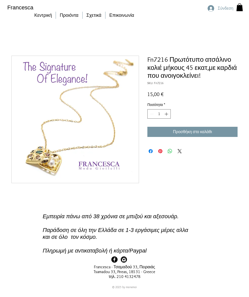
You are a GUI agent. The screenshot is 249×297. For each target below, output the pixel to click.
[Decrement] (151, 114)
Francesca (20, 7)
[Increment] (167, 114)
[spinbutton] (159, 114)
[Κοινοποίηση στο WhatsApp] (170, 151)
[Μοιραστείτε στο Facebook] (151, 151)
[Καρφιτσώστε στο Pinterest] (160, 151)
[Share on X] (180, 151)
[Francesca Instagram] (124, 259)
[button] (239, 7)
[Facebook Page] (114, 259)
